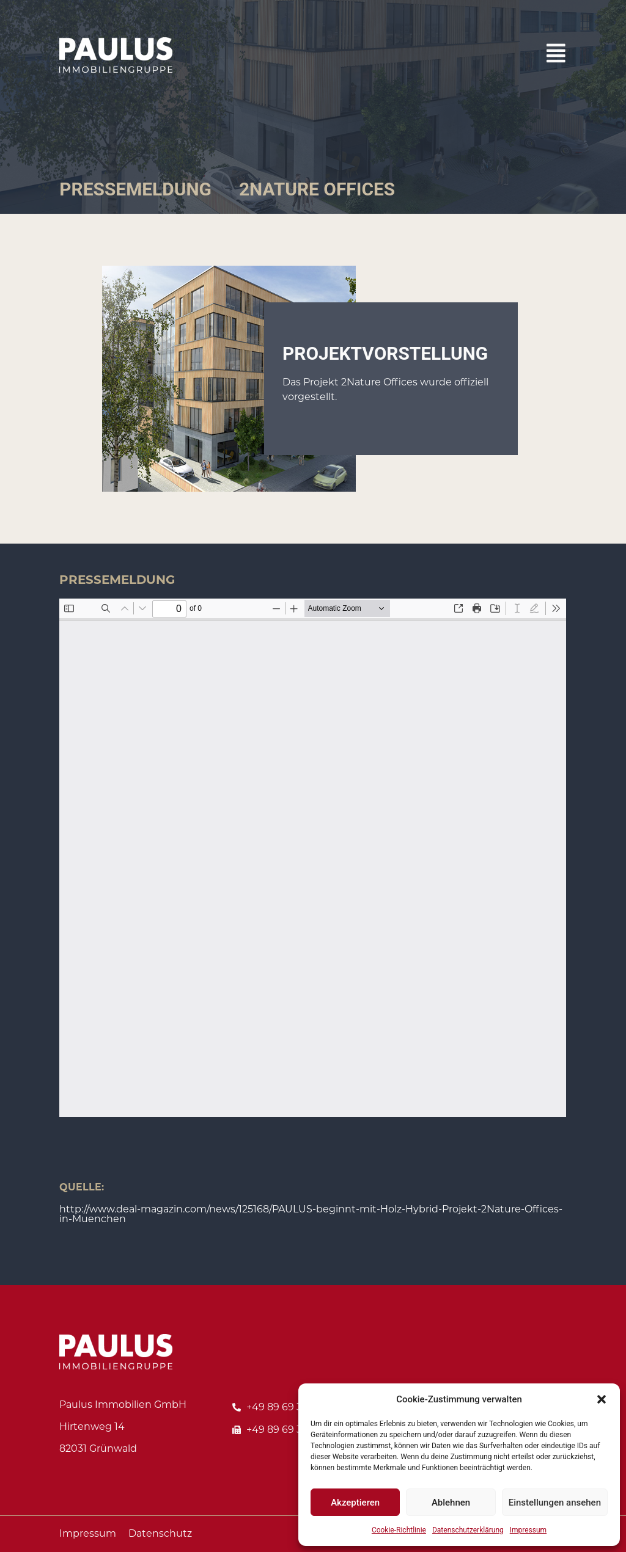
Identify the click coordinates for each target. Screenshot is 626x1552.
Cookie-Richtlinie (399, 1530)
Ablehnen (451, 1502)
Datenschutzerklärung (468, 1530)
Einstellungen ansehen (555, 1502)
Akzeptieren (355, 1502)
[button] (601, 1399)
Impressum (528, 1530)
